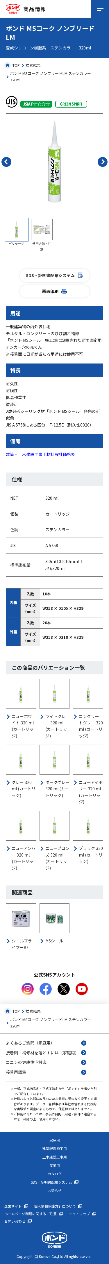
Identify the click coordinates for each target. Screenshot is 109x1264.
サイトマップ (79, 1213)
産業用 (54, 1165)
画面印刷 (54, 291)
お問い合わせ (14, 1221)
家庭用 (54, 1140)
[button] (6, 162)
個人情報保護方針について (55, 1206)
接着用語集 (16, 1072)
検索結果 (33, 65)
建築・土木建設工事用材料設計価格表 (40, 454)
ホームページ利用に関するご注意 (30, 1213)
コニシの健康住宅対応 (26, 1062)
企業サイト (13, 1206)
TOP (12, 65)
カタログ (55, 1174)
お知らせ (55, 1190)
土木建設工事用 (54, 1157)
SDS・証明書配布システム (54, 275)
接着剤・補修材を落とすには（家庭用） (42, 1053)
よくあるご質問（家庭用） (30, 1043)
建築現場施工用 (54, 1148)
